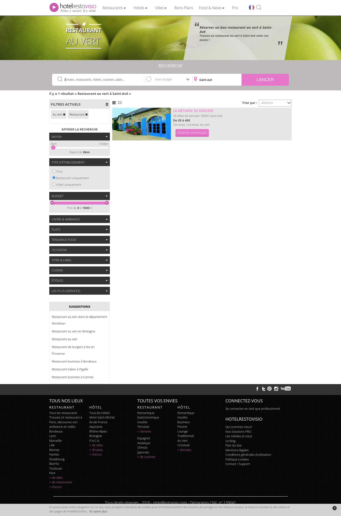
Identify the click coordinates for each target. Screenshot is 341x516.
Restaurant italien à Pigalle (70, 369)
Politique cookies (237, 459)
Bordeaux (56, 431)
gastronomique (148, 417)
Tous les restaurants (63, 413)
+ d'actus (55, 487)
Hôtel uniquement (68, 184)
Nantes (54, 454)
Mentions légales (237, 450)
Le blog (230, 441)
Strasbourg (56, 459)
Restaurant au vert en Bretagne (73, 331)
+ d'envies (144, 431)
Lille (52, 445)
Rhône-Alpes (98, 431)
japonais (143, 452)
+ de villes (56, 477)
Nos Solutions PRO (238, 431)
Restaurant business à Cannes (73, 377)
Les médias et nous (238, 436)
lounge (182, 431)
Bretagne (95, 436)
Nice (52, 473)
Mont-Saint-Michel (101, 417)
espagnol (143, 438)
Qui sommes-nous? (238, 427)
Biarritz (54, 463)
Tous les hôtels (99, 413)
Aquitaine (95, 426)
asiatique (143, 443)
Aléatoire (267, 103)
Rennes (54, 450)
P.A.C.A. (94, 440)
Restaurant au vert (64, 339)
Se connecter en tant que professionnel (252, 408)
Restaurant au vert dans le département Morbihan (79, 320)
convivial (183, 445)
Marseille (55, 440)
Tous (59, 171)
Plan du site (233, 445)
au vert (182, 440)
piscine (182, 426)
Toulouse (55, 468)
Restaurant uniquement (72, 178)
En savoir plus (98, 511)
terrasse (143, 426)
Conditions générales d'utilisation (248, 454)
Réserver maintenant (192, 132)
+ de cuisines (146, 457)
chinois (142, 447)
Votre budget (163, 79)
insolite (142, 422)
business (183, 422)
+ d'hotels (96, 450)
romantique (145, 413)
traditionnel (185, 436)
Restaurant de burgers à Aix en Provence (73, 350)
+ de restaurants (60, 482)
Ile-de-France (98, 422)
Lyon (52, 436)
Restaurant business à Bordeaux (74, 361)
